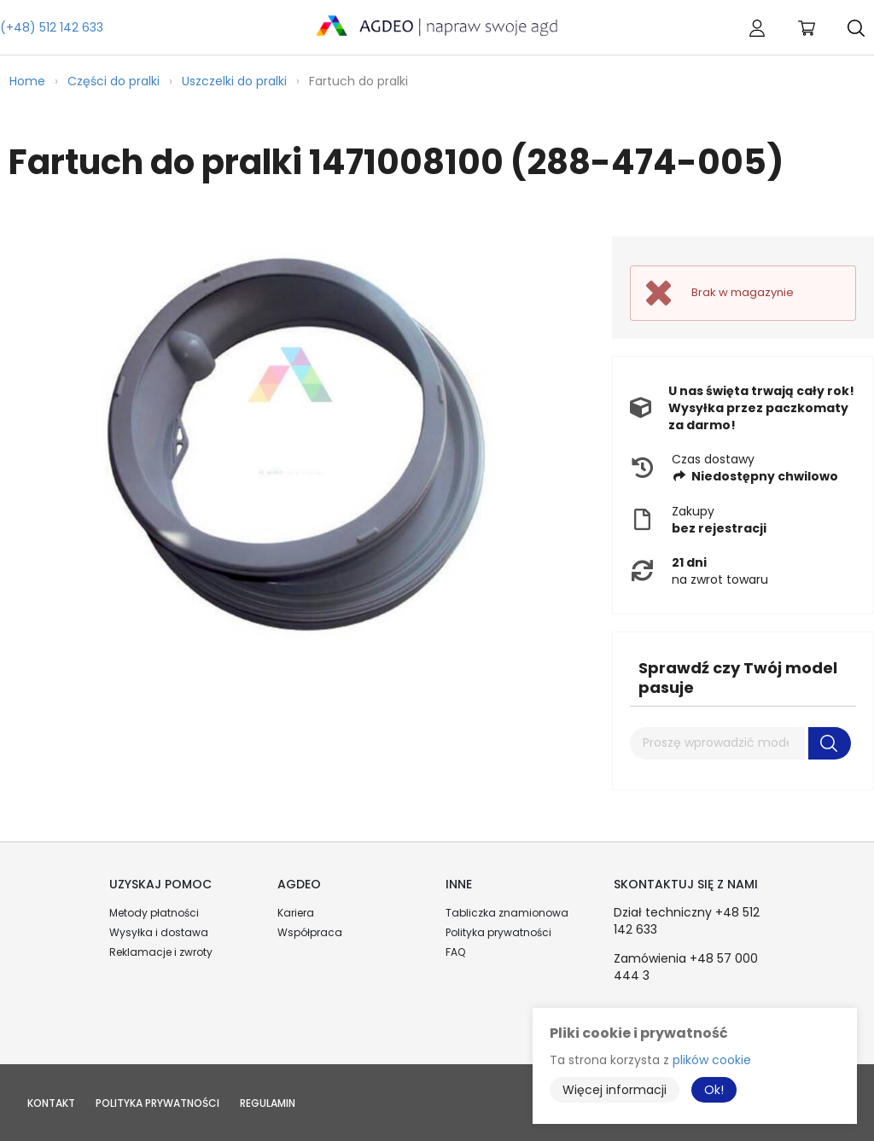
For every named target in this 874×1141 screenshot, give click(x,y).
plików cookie (712, 1059)
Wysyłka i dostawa (158, 932)
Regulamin (267, 1103)
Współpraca (309, 932)
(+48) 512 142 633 (51, 27)
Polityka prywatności (498, 932)
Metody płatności (154, 912)
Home (27, 81)
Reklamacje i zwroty (161, 952)
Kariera (295, 912)
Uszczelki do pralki (234, 81)
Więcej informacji (614, 1089)
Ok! (714, 1089)
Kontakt (51, 1103)
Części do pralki (113, 81)
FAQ (455, 952)
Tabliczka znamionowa (507, 912)
